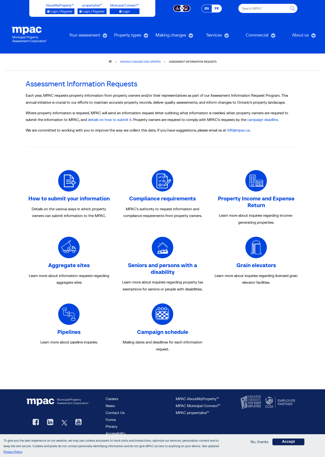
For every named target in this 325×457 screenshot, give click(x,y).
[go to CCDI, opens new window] (280, 402)
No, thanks (259, 442)
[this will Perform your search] (293, 8)
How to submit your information (69, 198)
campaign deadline (262, 119)
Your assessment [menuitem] (84, 36)
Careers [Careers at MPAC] (112, 398)
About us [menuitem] (298, 36)
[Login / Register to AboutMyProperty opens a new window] (59, 11)
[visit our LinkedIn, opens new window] (50, 422)
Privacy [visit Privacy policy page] (111, 426)
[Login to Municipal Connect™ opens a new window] (124, 11)
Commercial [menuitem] (256, 36)
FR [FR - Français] (217, 8)
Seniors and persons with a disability (162, 268)
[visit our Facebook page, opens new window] (36, 422)
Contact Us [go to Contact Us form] (115, 412)
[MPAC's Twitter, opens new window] (64, 422)
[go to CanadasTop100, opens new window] (251, 402)
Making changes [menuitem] (171, 36)
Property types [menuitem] (127, 36)
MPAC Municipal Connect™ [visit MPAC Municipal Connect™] (198, 405)
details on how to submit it (110, 119)
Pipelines (69, 331)
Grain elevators (256, 265)
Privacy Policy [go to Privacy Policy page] (13, 452)
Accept (288, 442)
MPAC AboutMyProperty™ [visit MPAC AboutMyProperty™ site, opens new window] (197, 398)
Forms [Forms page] (111, 419)
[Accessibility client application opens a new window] (182, 8)
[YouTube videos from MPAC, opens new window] (78, 422)
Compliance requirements (162, 198)
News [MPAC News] (110, 405)
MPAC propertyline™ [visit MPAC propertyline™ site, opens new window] (192, 412)
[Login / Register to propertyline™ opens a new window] (92, 11)
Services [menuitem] (211, 36)
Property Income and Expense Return (256, 202)
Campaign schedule (162, 331)
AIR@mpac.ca (238, 130)
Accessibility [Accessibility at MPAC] (116, 433)
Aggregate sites (69, 265)
